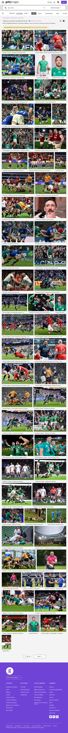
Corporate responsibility (55, 689)
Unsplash (51, 705)
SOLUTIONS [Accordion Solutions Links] (24, 683)
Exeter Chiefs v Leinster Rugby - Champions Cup (15, 102)
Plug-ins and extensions (40, 692)
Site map (55, 725)
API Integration (38, 697)
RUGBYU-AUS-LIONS (8, 219)
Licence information (36, 725)
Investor (51, 697)
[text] (26, 7)
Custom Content (10, 697)
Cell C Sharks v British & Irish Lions (34, 524)
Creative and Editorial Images (39, 27)
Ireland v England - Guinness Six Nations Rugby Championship (18, 633)
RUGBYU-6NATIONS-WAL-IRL (11, 292)
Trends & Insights (38, 694)
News (57, 13)
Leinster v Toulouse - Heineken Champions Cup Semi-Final (38, 588)
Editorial (8, 692)
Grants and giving (53, 700)
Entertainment (49, 13)
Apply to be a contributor (12, 705)
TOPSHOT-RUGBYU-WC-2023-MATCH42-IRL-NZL (43, 312)
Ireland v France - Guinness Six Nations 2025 (14, 52)
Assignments (23, 694)
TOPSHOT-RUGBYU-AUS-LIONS (44, 219)
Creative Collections (11, 700)
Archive (8, 694)
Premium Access (24, 692)
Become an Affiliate (54, 710)
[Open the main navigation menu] (3, 2)
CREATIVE (12, 13)
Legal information (47, 725)
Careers (51, 692)
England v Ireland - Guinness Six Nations (13, 481)
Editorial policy (18, 725)
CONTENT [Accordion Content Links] (9, 683)
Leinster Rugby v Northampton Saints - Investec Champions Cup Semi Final (22, 312)
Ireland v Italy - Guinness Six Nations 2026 (13, 77)
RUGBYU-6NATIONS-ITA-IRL (11, 243)
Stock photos (9, 707)
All (34, 13)
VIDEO (26, 13)
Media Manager (38, 687)
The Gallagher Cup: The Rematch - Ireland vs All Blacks (17, 150)
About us (51, 687)
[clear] (45, 8)
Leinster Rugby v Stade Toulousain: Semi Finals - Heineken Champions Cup (22, 336)
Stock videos (9, 710)
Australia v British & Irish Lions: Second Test (46, 150)
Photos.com (52, 707)
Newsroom (52, 694)
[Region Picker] (13, 677)
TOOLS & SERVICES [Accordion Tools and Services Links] (39, 683)
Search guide (37, 700)
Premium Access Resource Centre (41, 703)
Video (7, 689)
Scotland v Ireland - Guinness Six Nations (44, 408)
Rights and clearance (39, 689)
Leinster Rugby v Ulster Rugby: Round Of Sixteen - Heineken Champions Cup (22, 408)
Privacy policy (27, 725)
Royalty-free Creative (11, 687)
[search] (6, 8)
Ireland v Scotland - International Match (45, 102)
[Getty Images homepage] (12, 2)
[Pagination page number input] (24, 656)
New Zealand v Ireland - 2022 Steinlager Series (14, 457)
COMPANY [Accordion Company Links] (52, 683)
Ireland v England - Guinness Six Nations (13, 548)
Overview (22, 687)
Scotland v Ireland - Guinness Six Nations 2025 (47, 292)
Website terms (9, 725)
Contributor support (11, 702)
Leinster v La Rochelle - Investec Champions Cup (47, 126)
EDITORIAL (19, 13)
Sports (40, 13)
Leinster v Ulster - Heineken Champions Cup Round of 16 (49, 548)
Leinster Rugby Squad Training (45, 571)
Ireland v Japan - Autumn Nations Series (46, 613)
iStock (51, 702)
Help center (52, 713)
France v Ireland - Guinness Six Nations (12, 524)
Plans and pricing (24, 689)
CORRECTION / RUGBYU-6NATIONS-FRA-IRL (15, 126)
